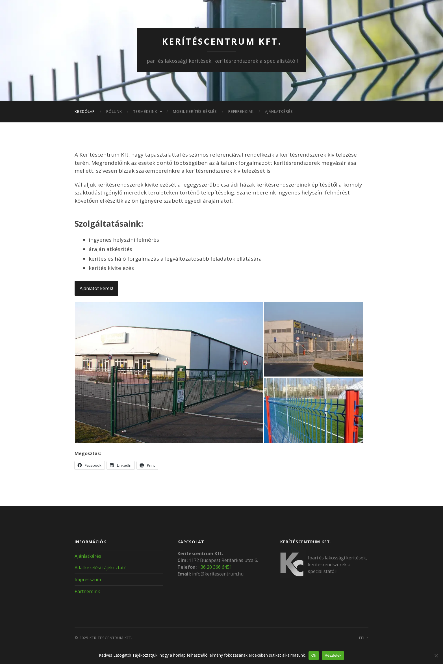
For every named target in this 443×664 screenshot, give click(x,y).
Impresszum (88, 579)
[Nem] (436, 655)
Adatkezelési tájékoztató (101, 567)
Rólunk (114, 111)
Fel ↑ (363, 637)
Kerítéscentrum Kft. (221, 41)
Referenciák (241, 111)
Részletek (333, 655)
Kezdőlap (85, 111)
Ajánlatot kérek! (96, 288)
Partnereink (87, 591)
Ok (313, 655)
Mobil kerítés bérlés (195, 111)
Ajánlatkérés (279, 111)
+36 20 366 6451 (215, 567)
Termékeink (145, 111)
